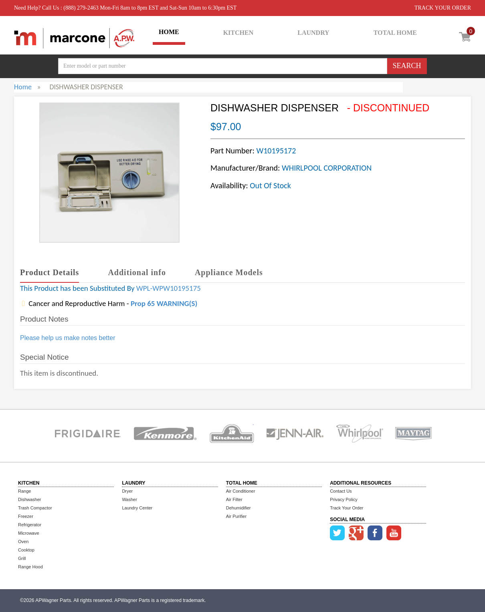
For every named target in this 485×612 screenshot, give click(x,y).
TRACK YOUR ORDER (442, 8)
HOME (169, 31)
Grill (22, 558)
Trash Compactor (35, 507)
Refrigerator (29, 524)
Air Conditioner (240, 491)
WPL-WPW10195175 (168, 288)
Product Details (49, 272)
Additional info (137, 272)
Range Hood (30, 566)
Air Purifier (236, 516)
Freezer (25, 516)
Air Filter (234, 499)
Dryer (127, 491)
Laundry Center (137, 507)
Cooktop (26, 550)
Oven (23, 541)
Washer (129, 499)
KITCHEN (238, 32)
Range (24, 491)
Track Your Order (346, 507)
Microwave (28, 533)
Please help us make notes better (67, 337)
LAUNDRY (313, 32)
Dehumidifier (238, 507)
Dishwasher (29, 499)
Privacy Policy (343, 499)
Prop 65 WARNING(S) (164, 303)
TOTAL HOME (395, 32)
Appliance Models (229, 272)
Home (23, 87)
